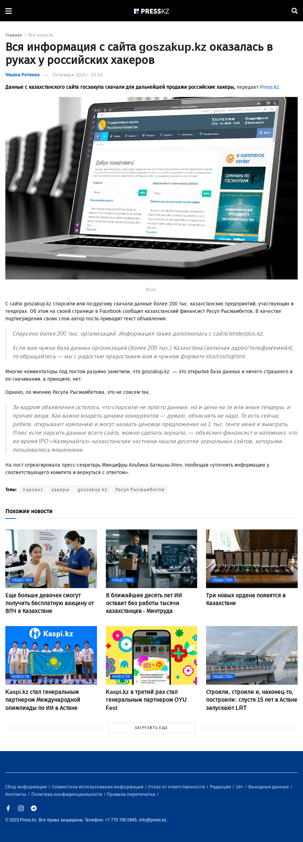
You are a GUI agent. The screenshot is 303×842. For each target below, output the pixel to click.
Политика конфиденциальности (67, 794)
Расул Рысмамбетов (139, 489)
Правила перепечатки (131, 794)
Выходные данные (269, 786)
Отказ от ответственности (177, 786)
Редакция (221, 786)
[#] (151, 11)
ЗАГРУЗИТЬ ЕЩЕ (151, 728)
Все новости (40, 35)
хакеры (61, 489)
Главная (13, 35)
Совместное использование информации (98, 786)
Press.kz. (270, 87)
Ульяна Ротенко (22, 74)
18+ (240, 786)
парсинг (33, 489)
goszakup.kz (92, 489)
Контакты (16, 794)
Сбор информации (26, 786)
